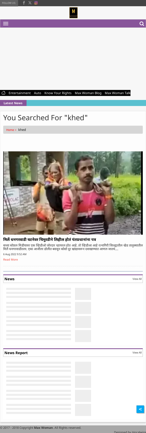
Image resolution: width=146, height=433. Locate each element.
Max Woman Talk (118, 93)
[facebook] (24, 2)
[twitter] (30, 2)
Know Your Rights (58, 93)
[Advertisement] (73, 58)
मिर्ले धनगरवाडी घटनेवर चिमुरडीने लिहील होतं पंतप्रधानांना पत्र (49, 239)
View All (137, 279)
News (9, 278)
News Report (16, 352)
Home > (11, 130)
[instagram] (36, 2)
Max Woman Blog (88, 93)
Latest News (13, 103)
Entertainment (20, 93)
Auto (37, 93)
